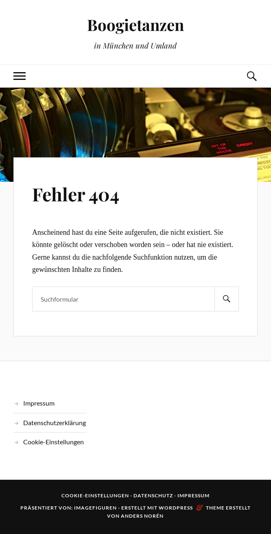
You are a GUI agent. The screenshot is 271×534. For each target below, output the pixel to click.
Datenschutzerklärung (54, 422)
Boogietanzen (135, 24)
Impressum (39, 403)
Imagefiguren (95, 508)
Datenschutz (153, 495)
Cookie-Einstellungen (53, 442)
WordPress (176, 508)
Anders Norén (142, 516)
